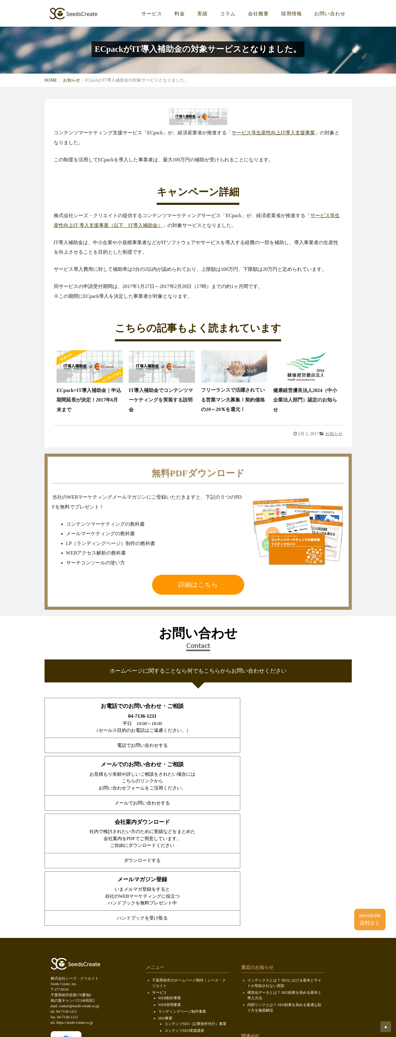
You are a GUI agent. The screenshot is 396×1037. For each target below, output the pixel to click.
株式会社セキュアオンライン (271, 926)
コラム (228, 14)
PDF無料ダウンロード (170, 972)
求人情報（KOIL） (173, 957)
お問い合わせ (330, 14)
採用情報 (291, 14)
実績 (202, 14)
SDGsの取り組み (165, 985)
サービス (151, 14)
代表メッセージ (171, 950)
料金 (179, 14)
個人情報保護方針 (167, 992)
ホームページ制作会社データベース (276, 972)
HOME (51, 80)
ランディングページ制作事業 (182, 889)
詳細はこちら (198, 584)
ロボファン (256, 965)
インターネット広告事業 (178, 916)
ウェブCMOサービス (175, 930)
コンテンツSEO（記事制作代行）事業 (195, 902)
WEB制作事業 (169, 876)
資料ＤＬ (370, 920)
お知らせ (71, 80)
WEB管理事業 (169, 883)
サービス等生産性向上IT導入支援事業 (273, 133)
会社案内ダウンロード (170, 965)
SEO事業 (165, 896)
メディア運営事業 (173, 923)
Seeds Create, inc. (197, 1026)
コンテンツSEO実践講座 (184, 908)
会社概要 (258, 14)
